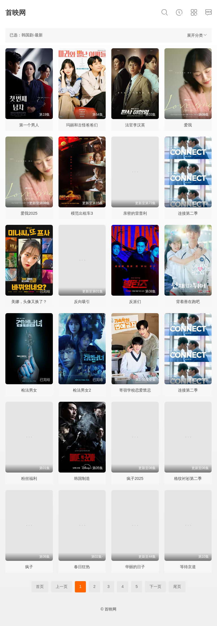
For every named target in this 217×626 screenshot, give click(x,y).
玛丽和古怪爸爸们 (82, 125)
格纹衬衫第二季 (188, 478)
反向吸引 (82, 301)
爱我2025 (29, 213)
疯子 (29, 567)
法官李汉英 (135, 125)
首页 (40, 586)
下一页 (155, 586)
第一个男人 (29, 125)
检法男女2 (82, 390)
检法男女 (29, 390)
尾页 (177, 586)
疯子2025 (135, 478)
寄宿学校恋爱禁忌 (135, 390)
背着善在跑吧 (188, 301)
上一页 (62, 586)
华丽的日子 (135, 567)
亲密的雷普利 (135, 213)
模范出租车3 (82, 213)
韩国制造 (82, 478)
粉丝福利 (29, 478)
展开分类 (197, 35)
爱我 (188, 125)
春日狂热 (82, 567)
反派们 (135, 301)
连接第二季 (188, 213)
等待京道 (188, 567)
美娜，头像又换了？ (29, 301)
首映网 (15, 12)
